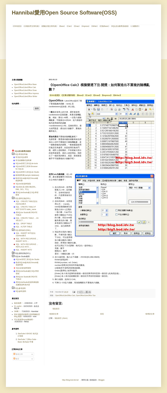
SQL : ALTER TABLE (24, 227)
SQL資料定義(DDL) (22, 198)
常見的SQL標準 (22, 157)
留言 (16, 359)
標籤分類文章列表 (49, 26)
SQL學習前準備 (21, 154)
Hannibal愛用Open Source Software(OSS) (64, 13)
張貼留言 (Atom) (61, 318)
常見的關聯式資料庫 (23, 160)
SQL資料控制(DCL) (22, 253)
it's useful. (18, 306)
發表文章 (18, 354)
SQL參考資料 (20, 288)
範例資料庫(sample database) (27, 175)
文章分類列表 (68, 95)
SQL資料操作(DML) (23, 230)
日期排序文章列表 (31, 26)
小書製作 (134, 26)
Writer (94, 26)
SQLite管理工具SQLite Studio (27, 172)
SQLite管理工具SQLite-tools (27, 163)
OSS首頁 (17, 26)
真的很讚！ (18, 303)
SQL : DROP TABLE (24, 224)
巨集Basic (104, 26)
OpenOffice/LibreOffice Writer (25, 96)
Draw (77, 26)
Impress (85, 26)
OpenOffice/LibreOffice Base (25, 84)
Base (62, 26)
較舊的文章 (150, 314)
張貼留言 (56, 309)
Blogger (101, 380)
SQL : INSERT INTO (24, 250)
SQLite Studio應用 (22, 256)
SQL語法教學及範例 (120, 26)
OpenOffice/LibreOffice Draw (25, 90)
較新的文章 (54, 314)
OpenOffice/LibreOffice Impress (26, 93)
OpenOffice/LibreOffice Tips (85, 295)
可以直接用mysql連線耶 (23, 320)
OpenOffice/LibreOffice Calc (65, 295)
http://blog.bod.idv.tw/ (70, 380)
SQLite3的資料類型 (23, 184)
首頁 (102, 314)
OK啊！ (17, 311)
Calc (69, 26)
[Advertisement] (81, 52)
